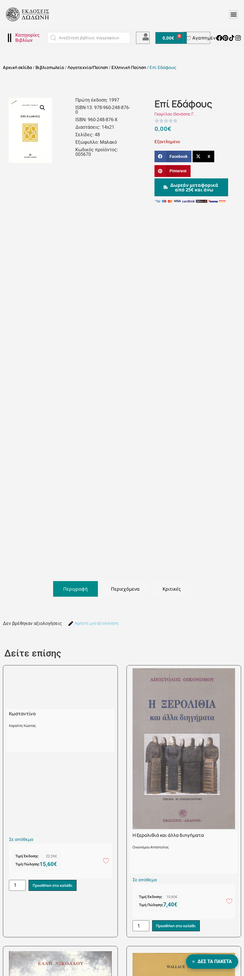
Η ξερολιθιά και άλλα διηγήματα (168, 835)
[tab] (75, 589)
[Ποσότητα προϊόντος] (17, 885)
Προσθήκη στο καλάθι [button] (52, 885)
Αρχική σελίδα (17, 67)
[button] (233, 14)
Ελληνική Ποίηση (128, 67)
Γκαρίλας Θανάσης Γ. (174, 114)
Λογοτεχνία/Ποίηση (88, 67)
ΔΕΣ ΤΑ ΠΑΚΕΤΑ (212, 961)
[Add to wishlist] (106, 860)
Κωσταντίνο (22, 713)
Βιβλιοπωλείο (50, 67)
